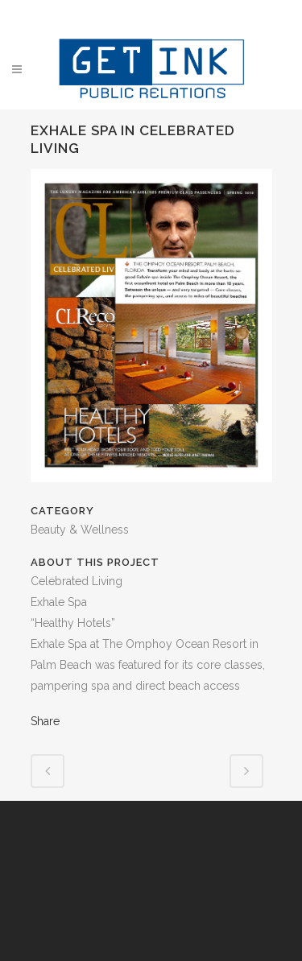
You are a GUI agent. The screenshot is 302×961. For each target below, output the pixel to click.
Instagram (170, 14)
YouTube (201, 14)
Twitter (140, 14)
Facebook (109, 14)
